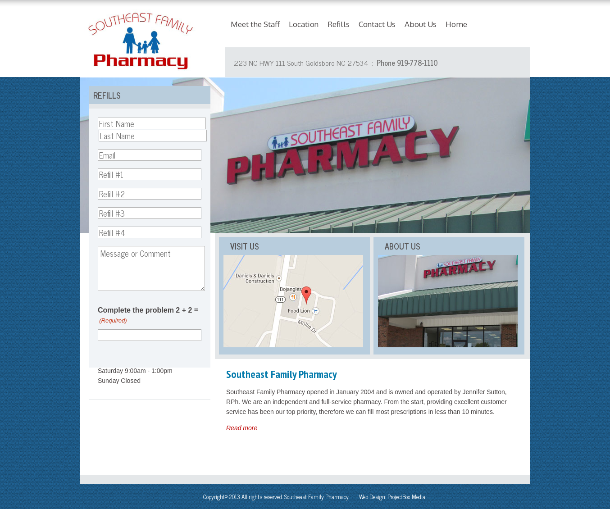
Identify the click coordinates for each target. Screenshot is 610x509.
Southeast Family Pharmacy (316, 496)
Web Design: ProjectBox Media (392, 496)
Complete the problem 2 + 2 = (148, 316)
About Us (421, 24)
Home (456, 24)
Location (304, 24)
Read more (241, 428)
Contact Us (377, 24)
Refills (339, 24)
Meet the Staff (255, 24)
